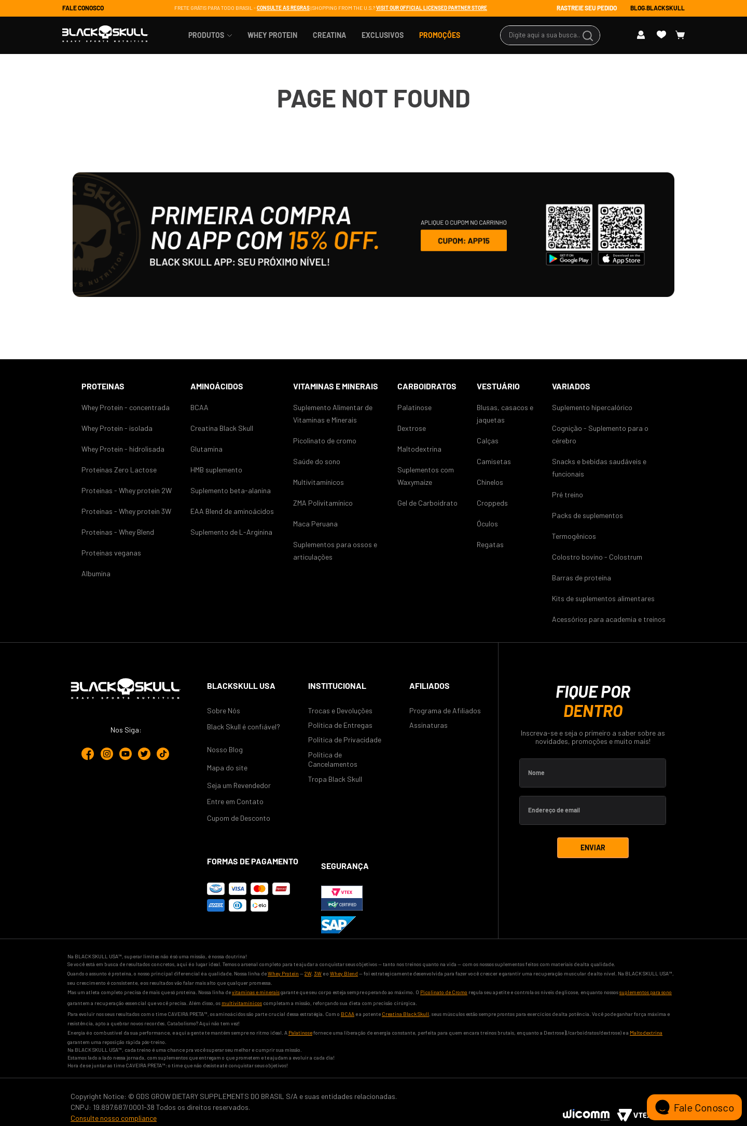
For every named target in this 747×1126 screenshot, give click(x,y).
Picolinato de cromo (324, 440)
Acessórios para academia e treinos (609, 619)
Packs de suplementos (587, 515)
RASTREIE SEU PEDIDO (587, 7)
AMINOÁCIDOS (216, 386)
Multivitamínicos (318, 482)
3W (318, 973)
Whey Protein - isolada (117, 428)
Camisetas (494, 461)
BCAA (199, 407)
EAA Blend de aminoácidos (232, 511)
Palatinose (414, 407)
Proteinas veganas (111, 552)
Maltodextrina (419, 448)
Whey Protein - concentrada (125, 407)
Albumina (95, 573)
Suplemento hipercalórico (592, 407)
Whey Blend (344, 973)
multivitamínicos (242, 1003)
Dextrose (411, 428)
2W (308, 973)
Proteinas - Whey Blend (117, 531)
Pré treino (567, 494)
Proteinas (103, 386)
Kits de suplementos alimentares (603, 598)
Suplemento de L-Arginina (231, 531)
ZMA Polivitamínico (323, 502)
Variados (571, 386)
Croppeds (492, 502)
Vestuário (498, 386)
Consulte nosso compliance (114, 1118)
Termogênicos (574, 536)
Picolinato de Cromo (443, 992)
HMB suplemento (216, 469)
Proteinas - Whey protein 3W (126, 511)
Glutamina (206, 448)
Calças (488, 440)
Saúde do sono (316, 461)
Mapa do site (227, 767)
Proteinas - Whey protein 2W (126, 490)
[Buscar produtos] (589, 35)
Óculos (487, 523)
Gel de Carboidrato (427, 502)
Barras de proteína (581, 577)
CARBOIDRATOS (427, 386)
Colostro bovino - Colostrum (597, 556)
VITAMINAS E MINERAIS (335, 386)
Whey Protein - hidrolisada (122, 448)
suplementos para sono (645, 992)
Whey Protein (283, 973)
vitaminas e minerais (256, 992)
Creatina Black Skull (221, 428)
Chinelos (490, 482)
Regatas (490, 544)
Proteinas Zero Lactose (119, 469)
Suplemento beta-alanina (230, 490)
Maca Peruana (315, 523)
